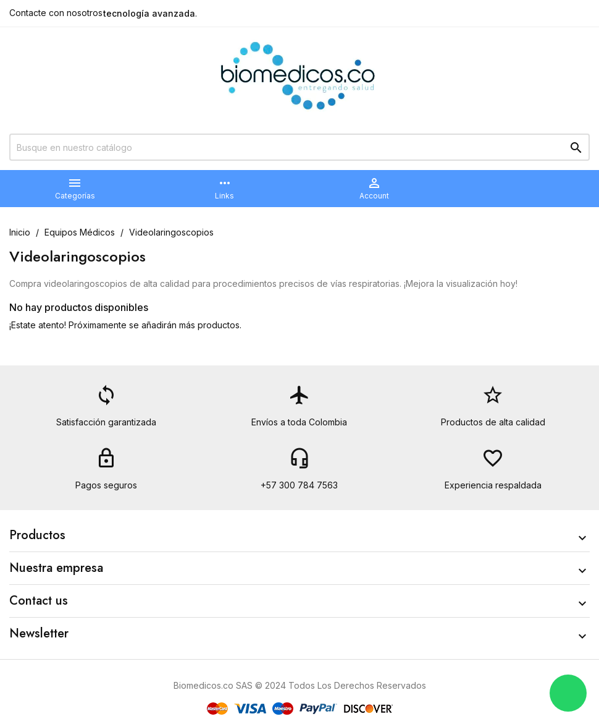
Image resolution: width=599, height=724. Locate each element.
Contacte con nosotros (56, 12)
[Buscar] (299, 147)
